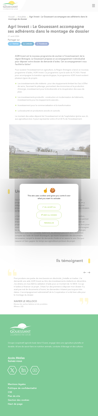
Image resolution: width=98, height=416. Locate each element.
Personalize (49, 223)
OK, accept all (49, 207)
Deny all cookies (49, 215)
